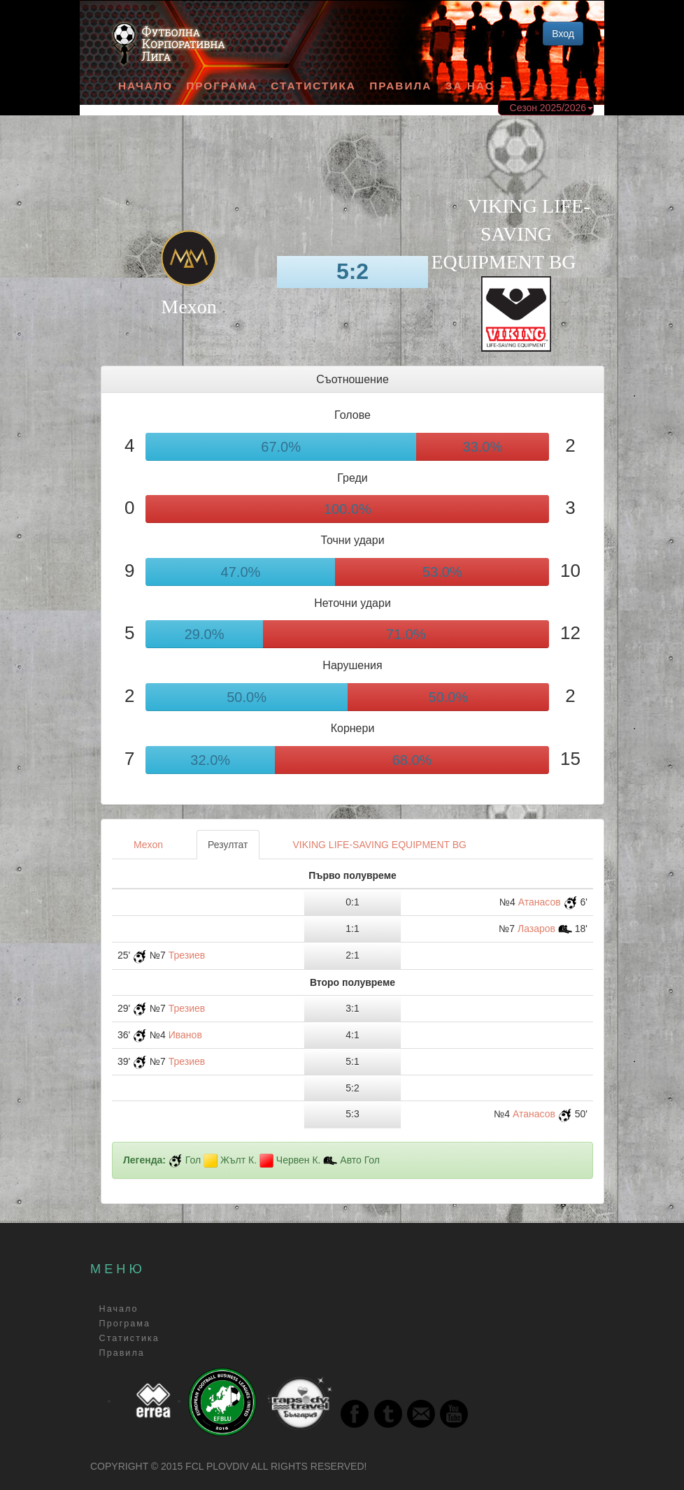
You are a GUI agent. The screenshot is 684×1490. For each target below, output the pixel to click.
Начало (145, 85)
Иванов (185, 1034)
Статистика (313, 85)
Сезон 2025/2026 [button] (551, 107)
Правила (400, 85)
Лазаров (536, 928)
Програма (221, 85)
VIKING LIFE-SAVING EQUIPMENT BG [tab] (379, 844)
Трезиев (187, 955)
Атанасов (539, 902)
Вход (563, 33)
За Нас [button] (476, 85)
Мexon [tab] (148, 844)
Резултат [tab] (228, 844)
